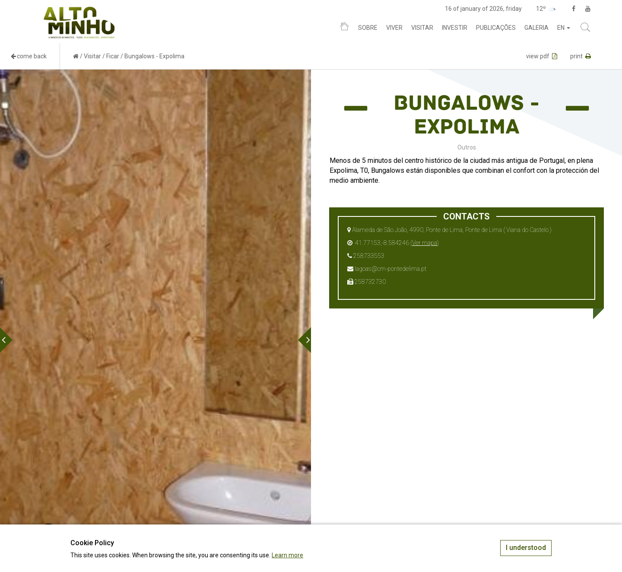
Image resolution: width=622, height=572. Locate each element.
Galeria (536, 27)
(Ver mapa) (424, 242)
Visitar (422, 27)
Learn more (287, 555)
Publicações (496, 27)
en (563, 27)
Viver (394, 27)
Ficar (112, 56)
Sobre (368, 27)
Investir (454, 27)
